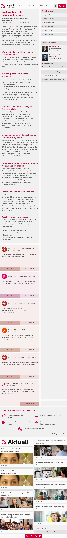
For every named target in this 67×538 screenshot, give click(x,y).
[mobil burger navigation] (55, 6)
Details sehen (29, 404)
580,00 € (10, 322)
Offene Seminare (33, 6)
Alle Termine (29, 269)
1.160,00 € (10, 268)
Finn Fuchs (13, 22)
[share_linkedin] (40, 536)
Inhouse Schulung (45, 6)
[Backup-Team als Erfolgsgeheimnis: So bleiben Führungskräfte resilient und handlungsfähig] (60, 6)
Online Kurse (22, 6)
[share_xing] (27, 536)
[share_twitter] (36, 536)
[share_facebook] (31, 536)
